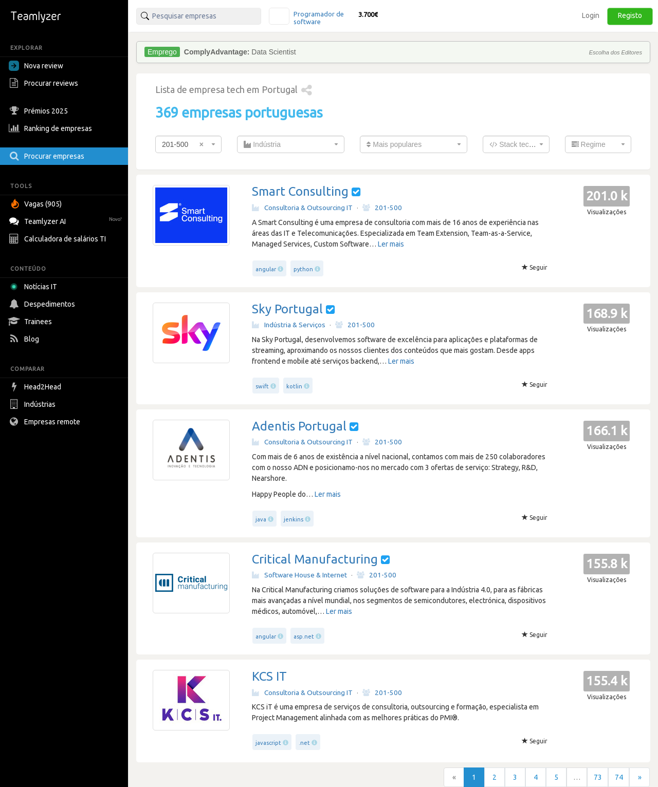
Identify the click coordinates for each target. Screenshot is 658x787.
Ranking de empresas (51, 128)
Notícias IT (34, 287)
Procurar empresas (47, 156)
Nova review (36, 66)
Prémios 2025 (39, 111)
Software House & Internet (299, 575)
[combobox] (188, 144)
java (260, 519)
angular (265, 269)
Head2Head (36, 387)
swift (262, 386)
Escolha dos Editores (615, 52)
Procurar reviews (44, 83)
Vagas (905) (36, 204)
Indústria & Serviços (288, 325)
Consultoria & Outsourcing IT (302, 207)
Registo (630, 15)
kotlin (294, 386)
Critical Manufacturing (315, 559)
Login (590, 15)
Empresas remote (45, 422)
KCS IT (269, 676)
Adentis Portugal (299, 426)
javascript (268, 743)
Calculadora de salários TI (58, 239)
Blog (25, 339)
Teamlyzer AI (66, 220)
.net (304, 743)
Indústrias (33, 404)
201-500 (382, 207)
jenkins (293, 519)
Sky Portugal (287, 309)
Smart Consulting (300, 191)
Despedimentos (43, 304)
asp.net (304, 636)
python (303, 269)
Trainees (31, 321)
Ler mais (391, 244)
